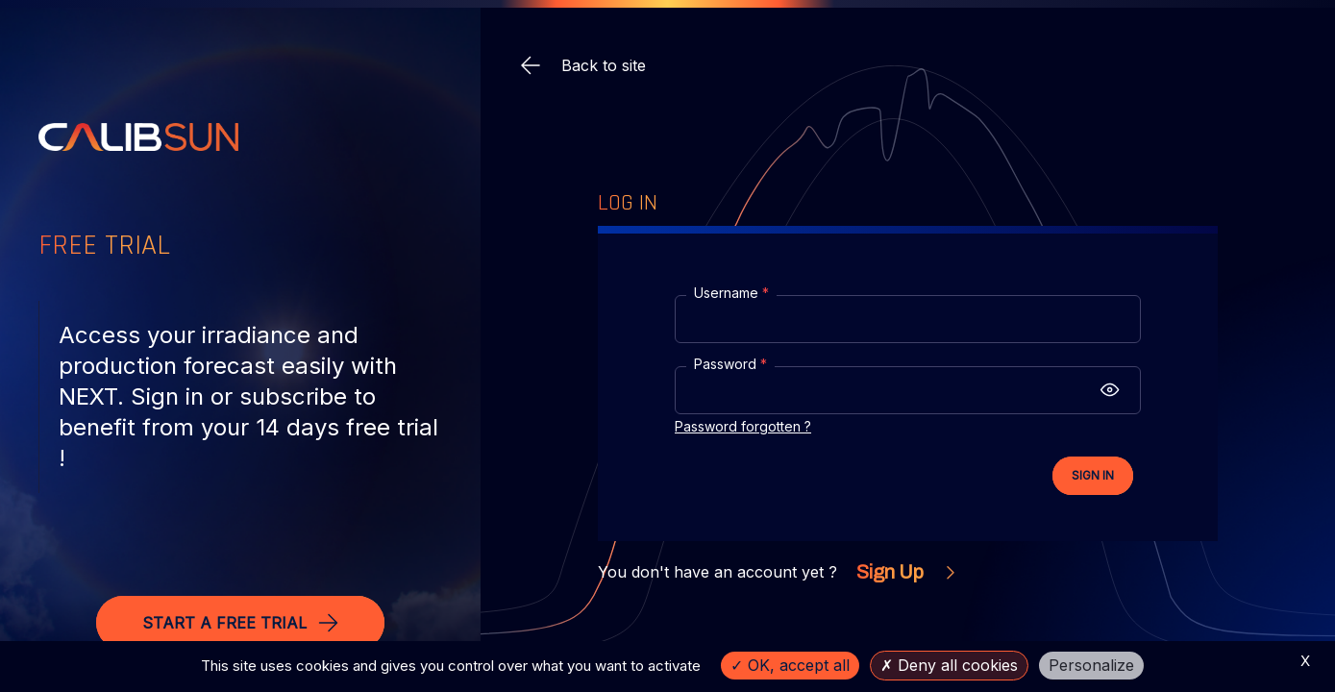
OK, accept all (790, 665)
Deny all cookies (949, 665)
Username (731, 292)
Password (730, 364)
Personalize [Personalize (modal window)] (1091, 665)
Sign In (1093, 475)
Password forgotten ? (743, 426)
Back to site (582, 65)
